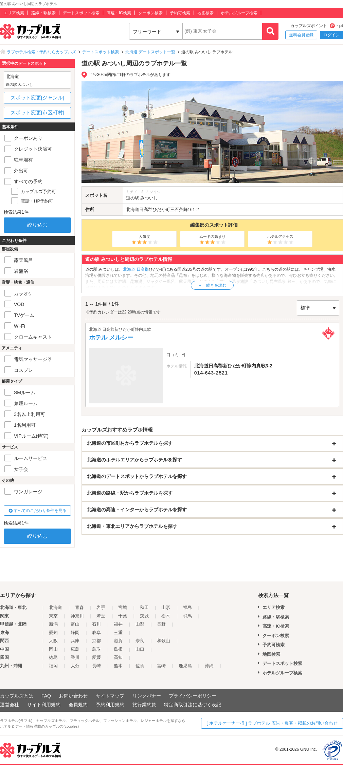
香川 (75, 657)
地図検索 (205, 13)
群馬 (187, 615)
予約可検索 (180, 13)
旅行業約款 (144, 704)
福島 (187, 607)
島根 (118, 649)
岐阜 (96, 632)
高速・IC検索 (119, 13)
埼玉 (100, 615)
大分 (75, 665)
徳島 (53, 657)
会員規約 (78, 704)
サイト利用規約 (43, 704)
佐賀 (140, 665)
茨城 (144, 615)
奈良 (140, 640)
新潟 (53, 624)
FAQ (46, 696)
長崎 (96, 665)
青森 (79, 607)
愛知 (53, 632)
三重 (118, 632)
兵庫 (75, 640)
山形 (165, 607)
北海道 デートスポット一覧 (150, 52)
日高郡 (145, 209)
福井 (118, 624)
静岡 (75, 632)
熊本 (118, 665)
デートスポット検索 (81, 13)
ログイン (331, 35)
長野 (161, 624)
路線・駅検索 (43, 13)
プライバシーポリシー (192, 696)
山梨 (140, 624)
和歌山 (163, 640)
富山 (75, 624)
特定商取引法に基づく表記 (192, 704)
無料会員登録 (301, 35)
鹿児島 (185, 665)
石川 (96, 624)
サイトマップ (110, 696)
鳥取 (96, 649)
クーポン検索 (150, 13)
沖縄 (209, 665)
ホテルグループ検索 (239, 13)
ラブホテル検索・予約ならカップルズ (41, 52)
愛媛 (96, 657)
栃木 (165, 615)
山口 (140, 649)
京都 (96, 640)
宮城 (122, 607)
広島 (75, 649)
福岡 (53, 665)
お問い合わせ (73, 696)
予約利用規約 (110, 704)
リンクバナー (146, 696)
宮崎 (161, 665)
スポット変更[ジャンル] (37, 97)
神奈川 (77, 615)
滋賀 (118, 640)
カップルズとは (16, 696)
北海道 (132, 209)
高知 (118, 657)
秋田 (144, 607)
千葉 (122, 615)
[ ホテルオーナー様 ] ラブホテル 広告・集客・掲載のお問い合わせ (272, 723)
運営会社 (9, 704)
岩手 (100, 607)
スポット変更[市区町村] (37, 112)
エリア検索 (14, 13)
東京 (53, 615)
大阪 (53, 640)
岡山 (53, 649)
